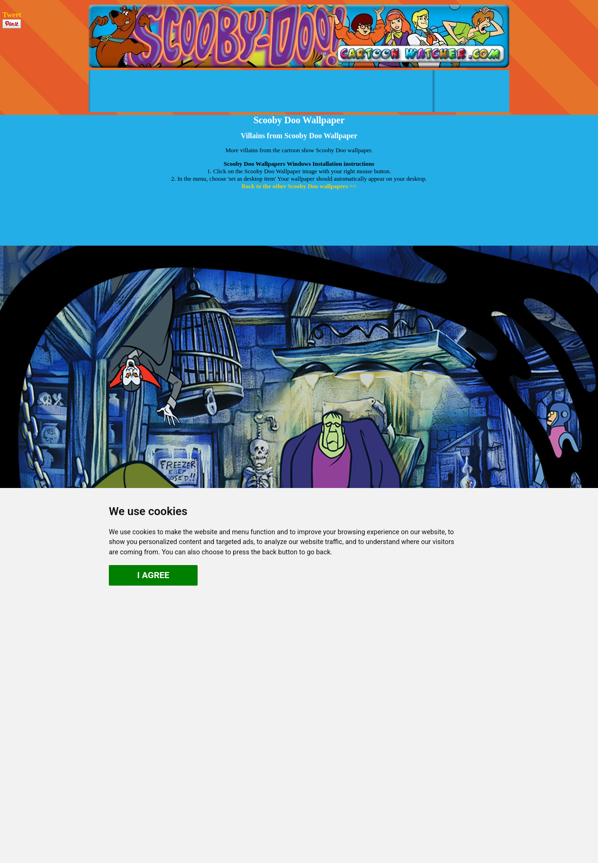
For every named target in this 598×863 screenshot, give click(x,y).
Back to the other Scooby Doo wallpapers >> (299, 186)
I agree (153, 575)
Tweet (11, 15)
